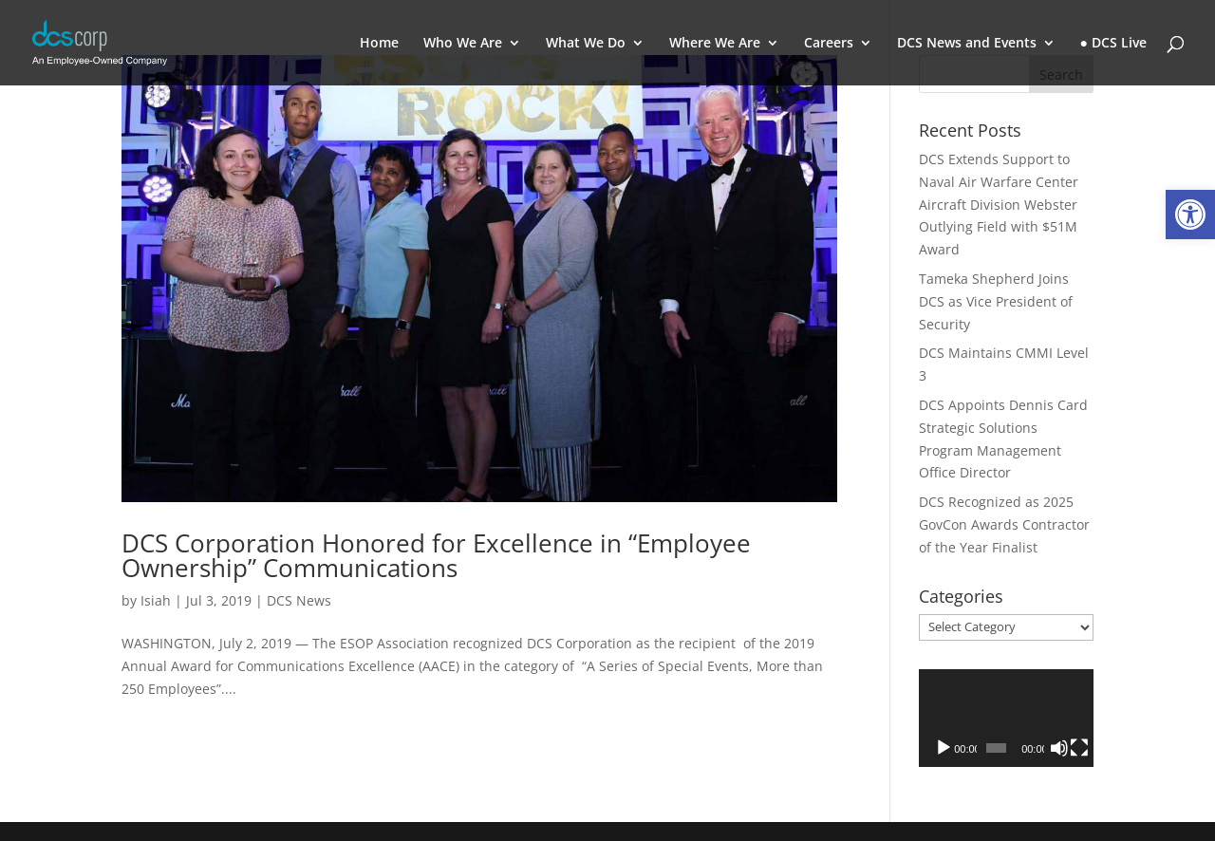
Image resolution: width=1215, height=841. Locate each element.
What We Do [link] (586, 43)
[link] (1190, 214)
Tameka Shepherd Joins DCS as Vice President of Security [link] (996, 301)
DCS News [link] (299, 600)
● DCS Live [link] (1113, 43)
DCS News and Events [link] (967, 43)
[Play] (943, 747)
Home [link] (379, 43)
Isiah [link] (155, 600)
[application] (1006, 718)
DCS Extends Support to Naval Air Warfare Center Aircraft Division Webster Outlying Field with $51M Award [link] (998, 204)
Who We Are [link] (462, 43)
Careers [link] (828, 43)
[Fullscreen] (1079, 747)
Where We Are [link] (714, 43)
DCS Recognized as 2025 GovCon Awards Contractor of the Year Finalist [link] (1004, 524)
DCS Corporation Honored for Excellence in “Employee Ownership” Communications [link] (436, 555)
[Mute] (1059, 747)
